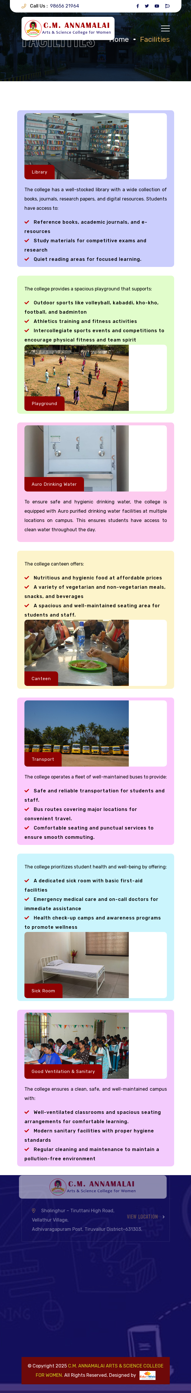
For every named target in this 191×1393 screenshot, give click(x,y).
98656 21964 (64, 6)
